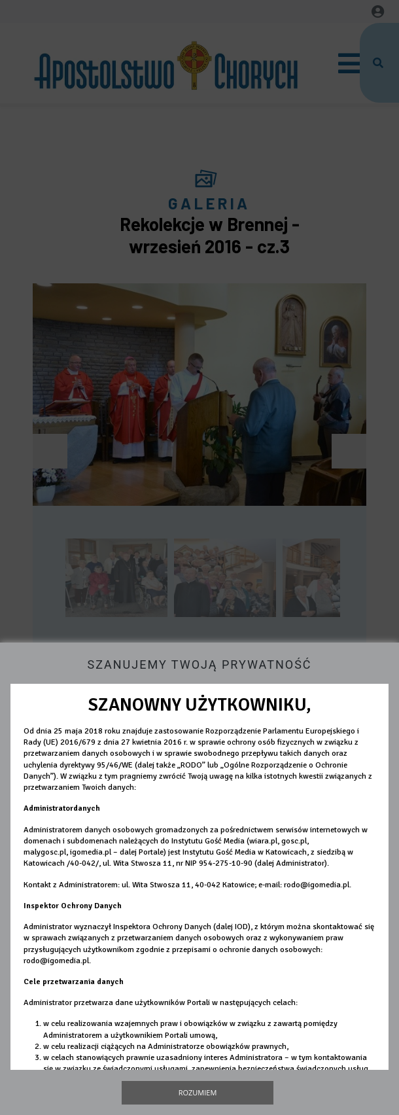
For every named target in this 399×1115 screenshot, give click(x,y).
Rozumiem (198, 1092)
